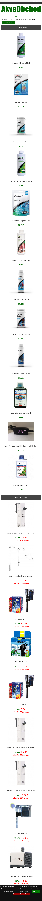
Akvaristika (8, 16)
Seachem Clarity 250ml (21, 300)
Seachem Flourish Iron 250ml (21, 260)
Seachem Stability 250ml (21, 373)
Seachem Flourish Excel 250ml (21, 181)
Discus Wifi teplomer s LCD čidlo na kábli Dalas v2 (21, 446)
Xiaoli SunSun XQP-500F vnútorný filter (21, 533)
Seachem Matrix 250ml (21, 142)
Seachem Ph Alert (21, 102)
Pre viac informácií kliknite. (23, 891)
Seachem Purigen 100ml (21, 221)
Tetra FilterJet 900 (21, 662)
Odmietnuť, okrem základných (21, 893)
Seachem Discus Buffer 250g (21, 334)
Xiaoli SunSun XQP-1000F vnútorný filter (21, 748)
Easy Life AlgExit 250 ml (21, 485)
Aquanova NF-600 (21, 833)
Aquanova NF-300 (21, 705)
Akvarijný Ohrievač (17, 16)
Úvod (29, 1)
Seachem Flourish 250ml (21, 63)
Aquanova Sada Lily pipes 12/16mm (21, 576)
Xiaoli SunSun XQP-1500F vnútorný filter (21, 790)
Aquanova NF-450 (21, 619)
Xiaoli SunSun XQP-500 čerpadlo (20, 876)
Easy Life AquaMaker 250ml (21, 413)
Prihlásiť (36, 1)
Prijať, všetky (35, 891)
